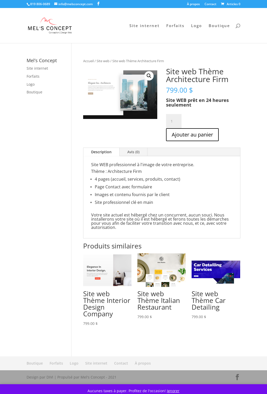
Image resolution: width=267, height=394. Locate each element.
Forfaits (175, 26)
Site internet (144, 26)
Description (101, 151)
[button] (149, 76)
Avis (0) (133, 151)
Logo (196, 26)
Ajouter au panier (192, 134)
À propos (193, 4)
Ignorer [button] (173, 390)
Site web (103, 61)
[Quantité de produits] (174, 121)
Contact (210, 4)
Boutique (219, 26)
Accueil (88, 61)
